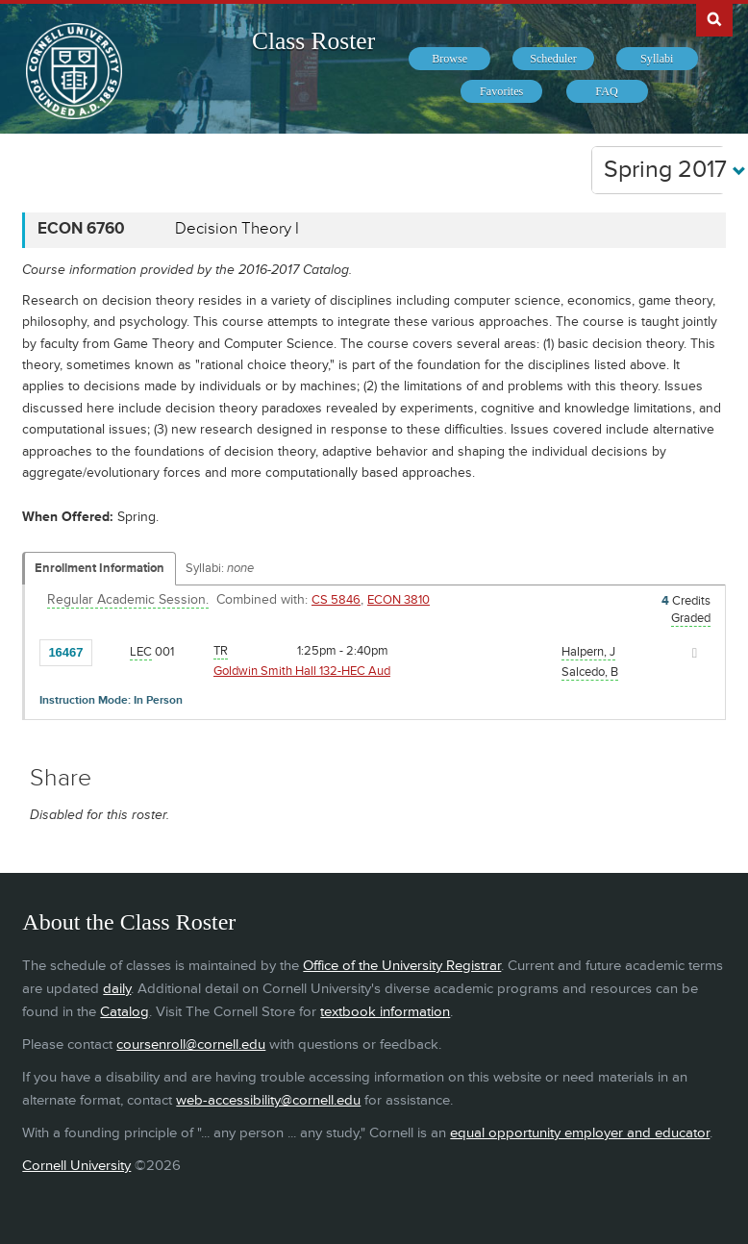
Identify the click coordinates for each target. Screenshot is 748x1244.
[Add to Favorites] (111, 651)
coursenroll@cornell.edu (190, 1044)
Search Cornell (714, 18)
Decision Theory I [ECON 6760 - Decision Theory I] (237, 228)
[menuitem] (449, 58)
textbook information (385, 1012)
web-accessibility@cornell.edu (268, 1100)
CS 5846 (336, 600)
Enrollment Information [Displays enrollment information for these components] (99, 568)
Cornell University (76, 1166)
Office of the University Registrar (402, 966)
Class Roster (313, 41)
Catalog (124, 1012)
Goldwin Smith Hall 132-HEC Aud (301, 671)
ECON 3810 (398, 600)
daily (117, 989)
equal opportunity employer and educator (580, 1133)
